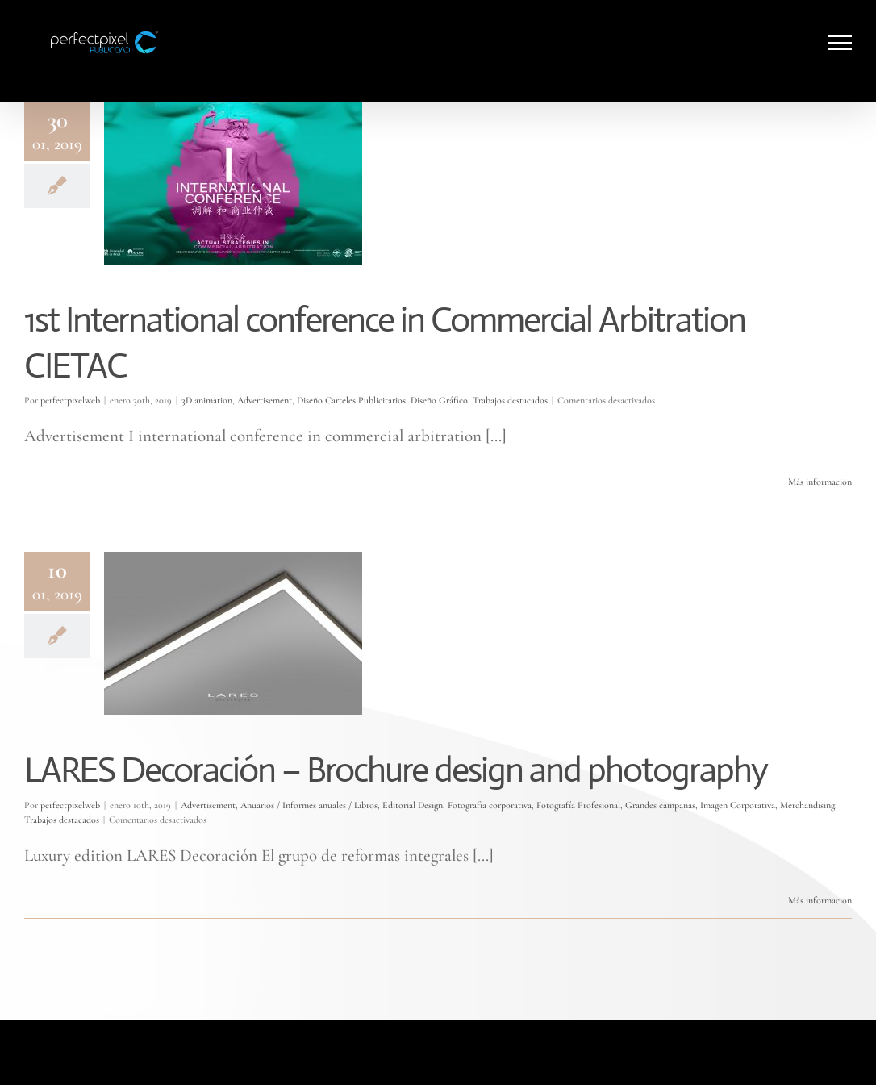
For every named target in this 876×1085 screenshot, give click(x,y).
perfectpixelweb (70, 400)
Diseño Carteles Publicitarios (351, 400)
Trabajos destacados (510, 400)
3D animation (206, 400)
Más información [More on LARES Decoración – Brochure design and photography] (820, 900)
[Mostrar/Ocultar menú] (840, 42)
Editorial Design (412, 805)
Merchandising (807, 805)
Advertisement (264, 400)
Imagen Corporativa (737, 805)
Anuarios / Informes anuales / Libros (309, 805)
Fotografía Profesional (578, 805)
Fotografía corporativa (490, 805)
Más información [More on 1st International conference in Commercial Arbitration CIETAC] (820, 481)
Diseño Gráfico (439, 400)
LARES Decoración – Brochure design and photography (395, 769)
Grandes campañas (660, 805)
